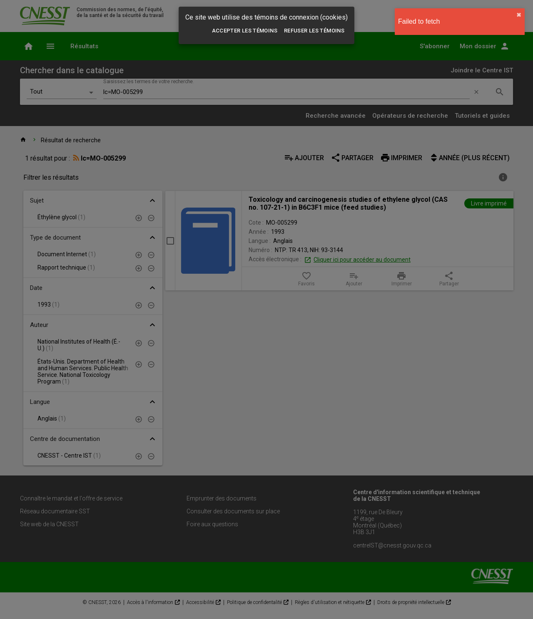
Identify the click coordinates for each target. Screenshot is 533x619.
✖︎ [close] (518, 15)
